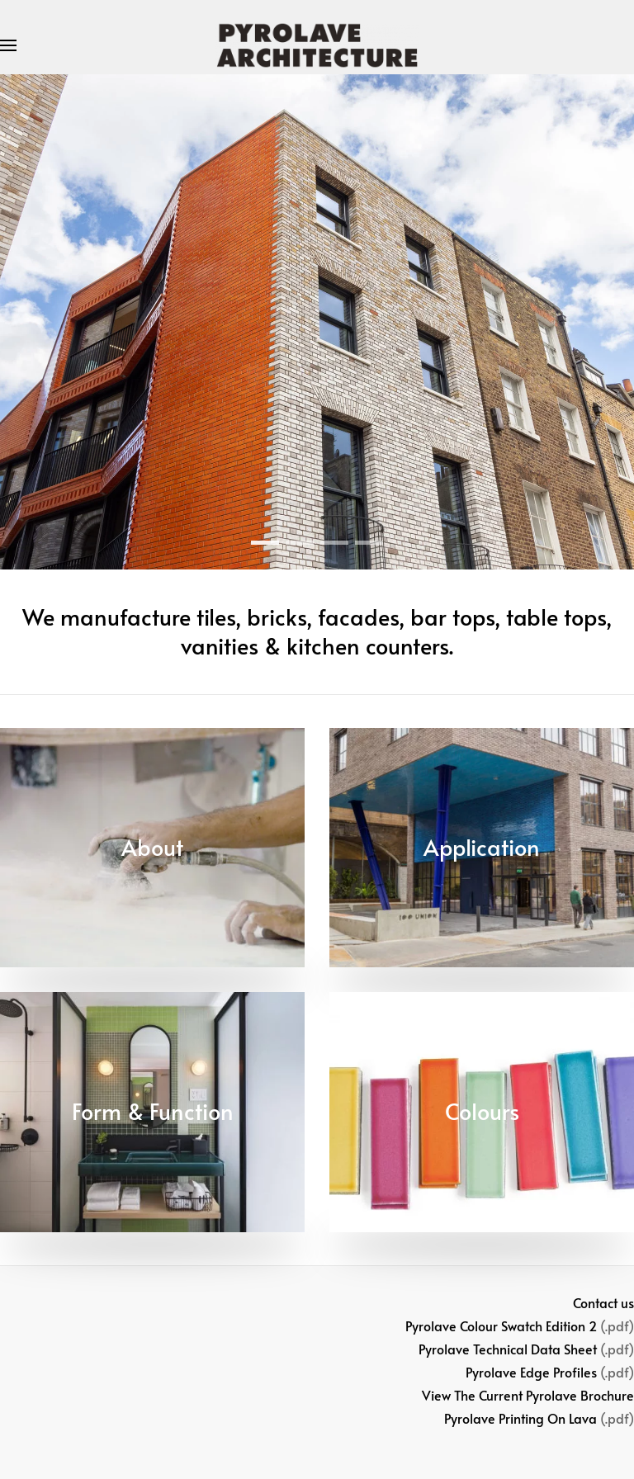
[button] (8, 45)
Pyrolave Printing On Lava (520, 1418)
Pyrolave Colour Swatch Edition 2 (501, 1325)
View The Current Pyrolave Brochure (528, 1395)
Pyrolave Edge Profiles (531, 1372)
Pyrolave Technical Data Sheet (508, 1349)
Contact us (603, 1302)
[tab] (265, 543)
